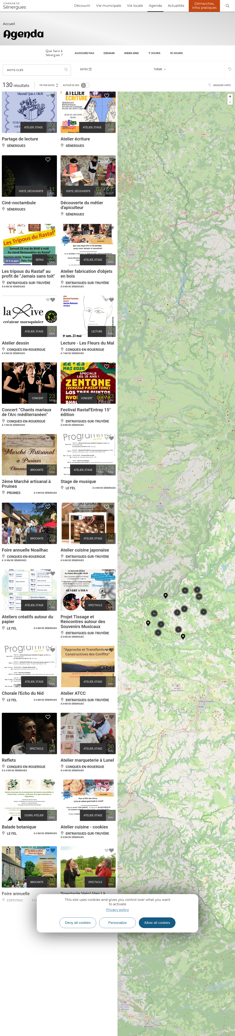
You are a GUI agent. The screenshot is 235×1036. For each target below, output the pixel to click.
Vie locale (135, 6)
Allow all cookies (157, 923)
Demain (109, 53)
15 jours (176, 53)
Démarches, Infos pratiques (204, 6)
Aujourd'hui (84, 53)
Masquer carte (219, 85)
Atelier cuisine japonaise (85, 550)
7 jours (154, 53)
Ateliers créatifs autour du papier (27, 619)
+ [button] (230, 96)
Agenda (155, 6)
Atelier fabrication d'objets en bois (86, 274)
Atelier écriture (75, 139)
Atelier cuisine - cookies (84, 827)
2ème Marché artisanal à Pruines (26, 484)
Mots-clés (15, 70)
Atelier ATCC (73, 693)
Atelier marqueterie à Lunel (87, 760)
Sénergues (14, 6)
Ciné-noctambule (19, 202)
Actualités (176, 6)
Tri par (49, 85)
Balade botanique (19, 827)
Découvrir (82, 6)
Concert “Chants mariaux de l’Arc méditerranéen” (26, 412)
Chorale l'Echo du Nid (23, 693)
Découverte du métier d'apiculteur (82, 205)
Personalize (117, 923)
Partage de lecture (20, 139)
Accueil (9, 24)
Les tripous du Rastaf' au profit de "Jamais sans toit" (28, 274)
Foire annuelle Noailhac (25, 550)
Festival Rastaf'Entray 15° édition (86, 412)
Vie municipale (108, 6)
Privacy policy (117, 910)
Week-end (131, 53)
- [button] (230, 102)
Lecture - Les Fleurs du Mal (87, 343)
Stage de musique (78, 481)
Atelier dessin (15, 343)
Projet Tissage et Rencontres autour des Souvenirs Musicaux (83, 621)
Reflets (9, 760)
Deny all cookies (78, 923)
